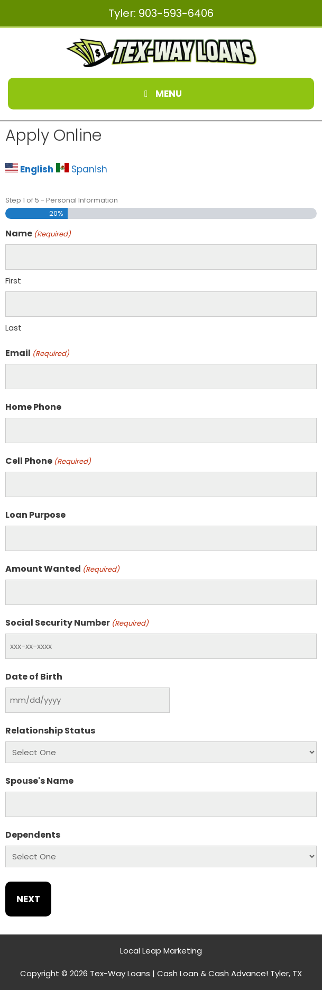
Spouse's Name (39, 781)
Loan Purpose (35, 515)
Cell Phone (48, 461)
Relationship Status (50, 731)
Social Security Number (77, 623)
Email (37, 353)
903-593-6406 (176, 13)
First (13, 280)
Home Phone (33, 407)
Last (13, 327)
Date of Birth (33, 677)
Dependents (32, 835)
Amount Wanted (62, 569)
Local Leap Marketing (161, 950)
